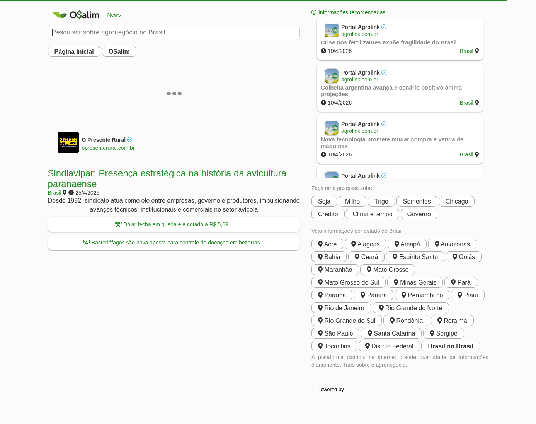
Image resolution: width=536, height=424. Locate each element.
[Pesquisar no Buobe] (174, 32)
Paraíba (332, 295)
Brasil (54, 193)
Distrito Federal (389, 346)
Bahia (329, 257)
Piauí (468, 295)
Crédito (328, 214)
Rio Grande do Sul (346, 320)
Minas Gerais (415, 282)
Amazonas (452, 244)
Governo (419, 214)
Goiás (464, 257)
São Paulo (335, 333)
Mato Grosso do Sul (348, 282)
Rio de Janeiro (341, 308)
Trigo (381, 201)
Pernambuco (422, 295)
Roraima (452, 320)
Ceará (366, 257)
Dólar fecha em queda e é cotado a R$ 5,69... (174, 224)
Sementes (417, 201)
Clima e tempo (372, 214)
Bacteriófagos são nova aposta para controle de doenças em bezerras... (173, 242)
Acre (327, 244)
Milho (352, 201)
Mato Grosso (387, 269)
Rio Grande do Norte (410, 308)
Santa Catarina (391, 333)
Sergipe (444, 333)
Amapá (407, 244)
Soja (324, 201)
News (84, 15)
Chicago (457, 201)
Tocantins (334, 346)
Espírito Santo (415, 257)
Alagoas (365, 244)
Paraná (374, 295)
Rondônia (406, 320)
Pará (460, 282)
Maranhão (335, 269)
